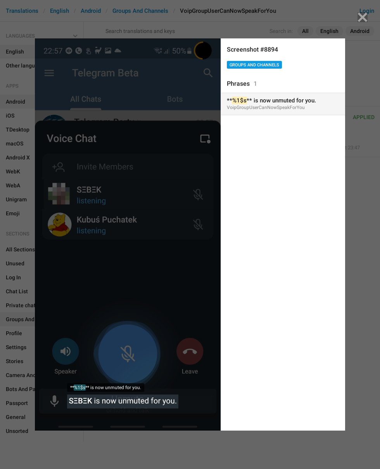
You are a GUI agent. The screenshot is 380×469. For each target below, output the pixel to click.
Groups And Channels (254, 64)
